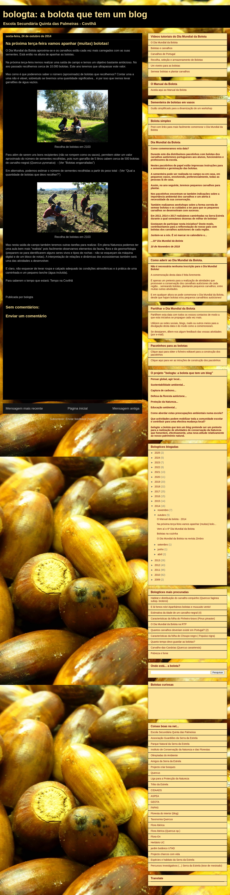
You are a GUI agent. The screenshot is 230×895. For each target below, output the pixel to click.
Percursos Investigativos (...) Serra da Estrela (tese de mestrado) (186, 865)
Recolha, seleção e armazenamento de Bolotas (177, 59)
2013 (158, 560)
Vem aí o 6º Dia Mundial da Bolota (176, 528)
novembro (163, 510)
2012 (158, 565)
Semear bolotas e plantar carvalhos (170, 71)
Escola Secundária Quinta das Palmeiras (173, 732)
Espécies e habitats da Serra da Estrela (172, 859)
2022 (158, 467)
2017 (158, 491)
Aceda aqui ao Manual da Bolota (168, 89)
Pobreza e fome (159, 653)
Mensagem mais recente (24, 408)
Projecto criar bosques (163, 767)
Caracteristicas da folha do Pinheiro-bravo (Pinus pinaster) (183, 618)
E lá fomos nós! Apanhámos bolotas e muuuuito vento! (181, 606)
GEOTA (155, 801)
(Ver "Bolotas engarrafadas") (77, 162)
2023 (158, 462)
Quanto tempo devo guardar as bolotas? (173, 641)
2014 (158, 506)
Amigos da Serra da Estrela (166, 761)
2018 (158, 486)
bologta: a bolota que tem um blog (75, 14)
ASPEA (155, 796)
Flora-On (155, 836)
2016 (158, 496)
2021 (158, 472)
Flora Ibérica (158, 825)
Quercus (155, 772)
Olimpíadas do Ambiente (164, 755)
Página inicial (78, 408)
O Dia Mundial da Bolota (164, 42)
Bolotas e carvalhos (161, 48)
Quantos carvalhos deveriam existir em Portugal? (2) (180, 630)
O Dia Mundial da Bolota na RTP (169, 624)
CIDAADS (156, 790)
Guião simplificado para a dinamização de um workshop (181, 108)
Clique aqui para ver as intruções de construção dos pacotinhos (186, 360)
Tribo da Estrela (159, 784)
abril (160, 554)
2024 (158, 457)
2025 (158, 452)
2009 (158, 579)
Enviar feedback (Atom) (80, 419)
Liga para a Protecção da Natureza (170, 778)
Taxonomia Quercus (162, 819)
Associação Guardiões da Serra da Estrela (174, 738)
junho (160, 549)
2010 (158, 574)
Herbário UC (158, 842)
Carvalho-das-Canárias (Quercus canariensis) (176, 647)
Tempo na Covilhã (61, 280)
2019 (158, 481)
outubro (161, 515)
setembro (162, 544)
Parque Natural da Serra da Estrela (170, 743)
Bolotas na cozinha (167, 533)
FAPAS (155, 807)
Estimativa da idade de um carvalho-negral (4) (176, 612)
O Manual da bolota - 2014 (171, 519)
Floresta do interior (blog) (164, 813)
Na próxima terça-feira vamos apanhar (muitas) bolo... (186, 524)
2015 (158, 501)
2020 (158, 477)
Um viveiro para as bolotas (165, 65)
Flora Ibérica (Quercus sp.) (165, 831)
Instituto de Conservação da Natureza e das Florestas (180, 749)
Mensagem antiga (125, 408)
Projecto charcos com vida (165, 854)
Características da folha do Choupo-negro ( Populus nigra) (183, 635)
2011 (158, 569)
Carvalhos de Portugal (163, 54)
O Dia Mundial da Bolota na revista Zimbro (180, 538)
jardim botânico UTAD (163, 848)
